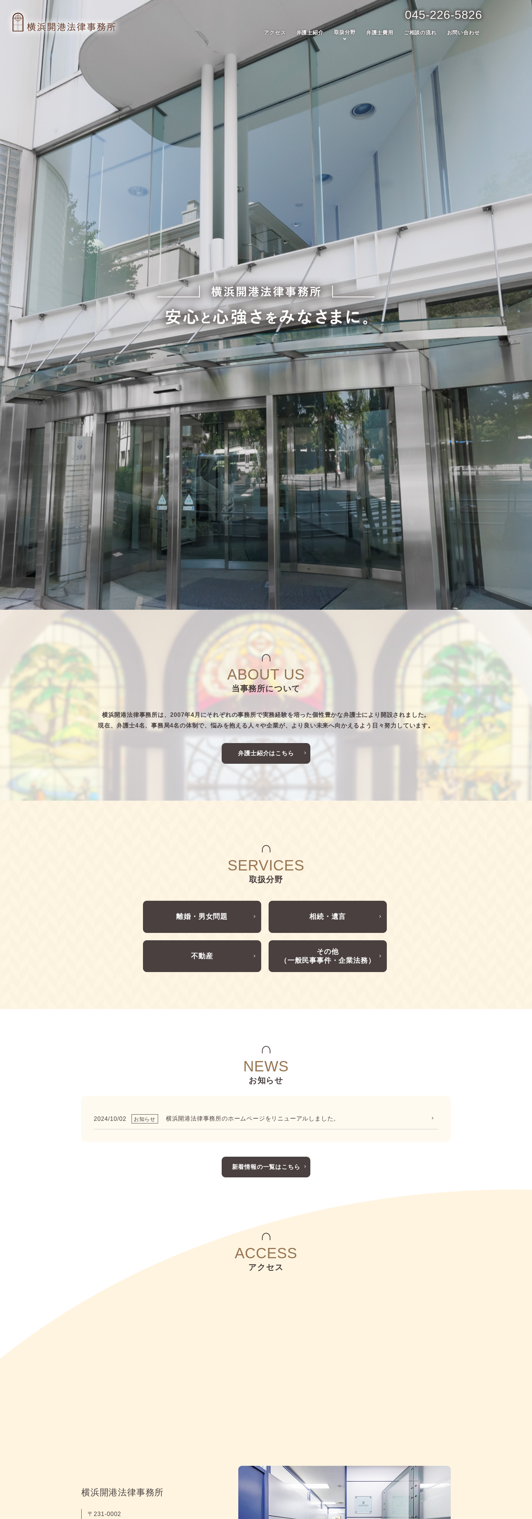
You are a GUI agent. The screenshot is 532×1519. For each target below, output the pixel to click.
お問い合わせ (463, 32)
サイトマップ (349, 1458)
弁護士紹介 (310, 32)
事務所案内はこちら (125, 1319)
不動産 (201, 706)
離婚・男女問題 (202, 662)
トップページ (103, 1413)
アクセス (275, 32)
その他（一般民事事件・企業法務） (327, 706)
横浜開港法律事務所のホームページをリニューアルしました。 (253, 871)
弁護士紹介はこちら (266, 496)
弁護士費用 (379, 32)
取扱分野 (345, 32)
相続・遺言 (327, 662)
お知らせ (344, 1435)
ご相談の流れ (420, 32)
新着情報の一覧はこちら (266, 919)
